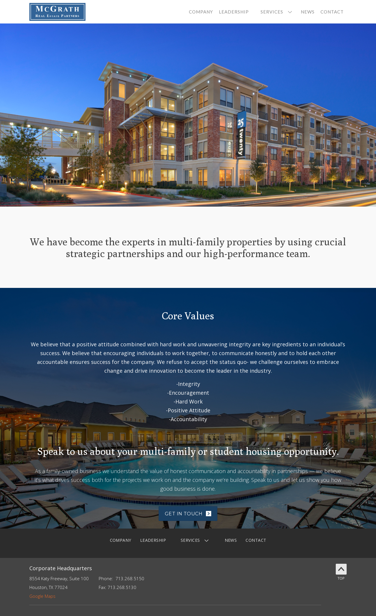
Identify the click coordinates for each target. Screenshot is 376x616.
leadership (234, 11)
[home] (57, 12)
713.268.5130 (122, 587)
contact (332, 11)
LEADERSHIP (153, 540)
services (272, 11)
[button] (275, 12)
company (201, 11)
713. (120, 578)
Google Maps (42, 596)
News (308, 11)
